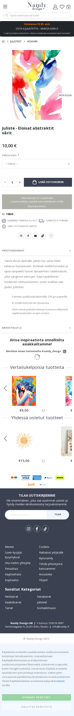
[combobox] (37, 16)
